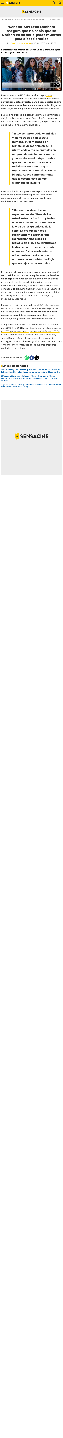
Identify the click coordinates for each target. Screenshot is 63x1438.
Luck (23, 311)
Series (11, 19)
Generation (18, 98)
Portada (4, 19)
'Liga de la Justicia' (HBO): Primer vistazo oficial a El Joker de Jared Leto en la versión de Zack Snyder (31, 385)
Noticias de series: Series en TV (37, 19)
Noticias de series (20, 19)
